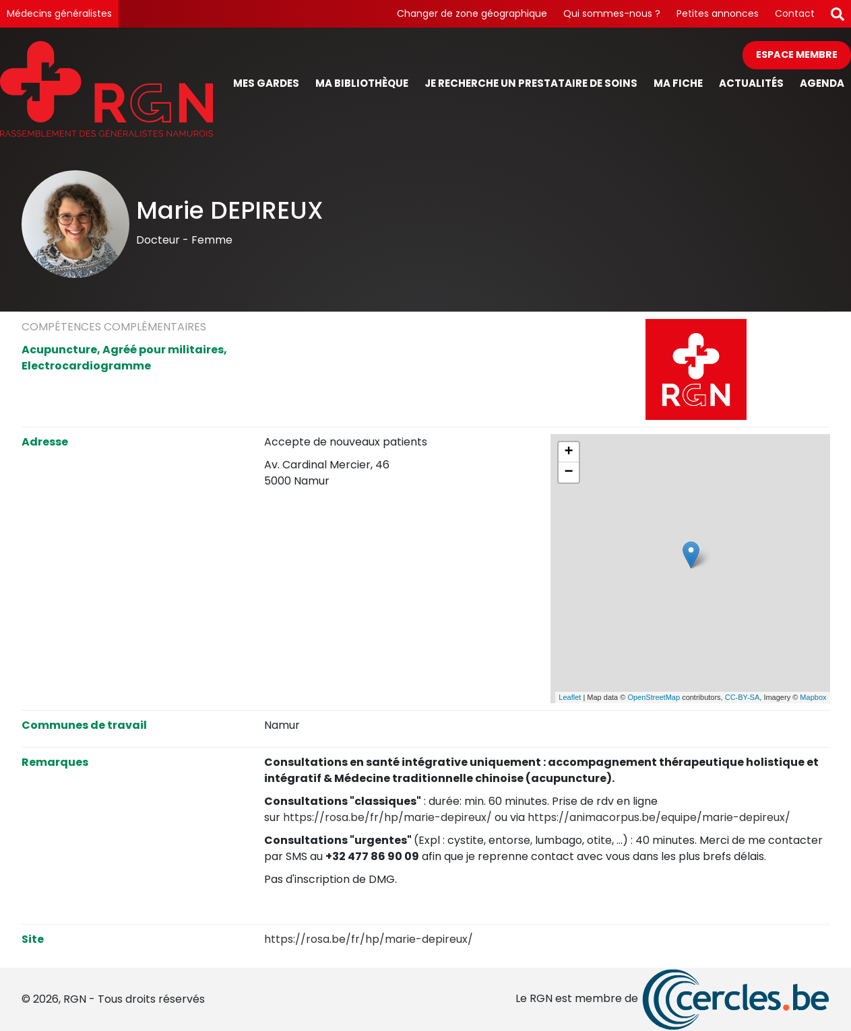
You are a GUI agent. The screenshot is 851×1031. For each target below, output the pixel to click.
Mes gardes (266, 83)
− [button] (568, 472)
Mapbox (813, 697)
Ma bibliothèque (361, 83)
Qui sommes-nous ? (611, 13)
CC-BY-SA (742, 697)
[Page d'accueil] (106, 88)
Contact (795, 13)
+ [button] (568, 452)
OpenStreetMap (653, 697)
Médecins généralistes (59, 13)
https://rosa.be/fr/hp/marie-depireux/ (387, 817)
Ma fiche (678, 83)
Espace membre (797, 54)
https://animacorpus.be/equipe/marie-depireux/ (659, 817)
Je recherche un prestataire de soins (530, 83)
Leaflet (570, 697)
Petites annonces (717, 13)
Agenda (822, 83)
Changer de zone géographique (472, 13)
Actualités (751, 83)
